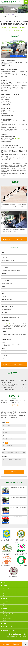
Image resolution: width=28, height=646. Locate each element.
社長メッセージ (6, 588)
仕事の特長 (16, 27)
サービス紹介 (5, 601)
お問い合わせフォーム (8, 630)
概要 (4, 590)
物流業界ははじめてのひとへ (8, 613)
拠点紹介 (4, 595)
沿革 (4, 593)
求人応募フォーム (7, 626)
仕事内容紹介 (6, 27)
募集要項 (12, 14)
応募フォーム (19, 30)
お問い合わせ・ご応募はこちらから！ (15, 239)
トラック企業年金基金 (6, 323)
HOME (3, 14)
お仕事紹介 (5, 611)
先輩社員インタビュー (7, 618)
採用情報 (7, 14)
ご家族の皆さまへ (6, 615)
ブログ (4, 623)
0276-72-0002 (18, 138)
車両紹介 (4, 603)
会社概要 (5, 585)
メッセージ (10, 30)
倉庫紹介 (4, 605)
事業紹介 (5, 598)
